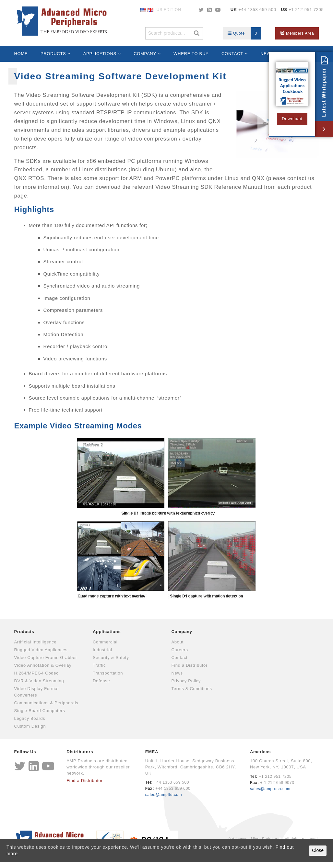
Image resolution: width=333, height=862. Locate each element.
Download (292, 118)
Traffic (99, 665)
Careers (180, 649)
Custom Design (30, 726)
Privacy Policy (186, 680)
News (177, 673)
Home (21, 53)
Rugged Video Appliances (41, 649)
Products (53, 53)
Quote (244, 33)
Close (318, 850)
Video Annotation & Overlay (43, 665)
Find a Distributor (190, 665)
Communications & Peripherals (46, 702)
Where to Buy (190, 53)
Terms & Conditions (192, 688)
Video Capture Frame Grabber (45, 657)
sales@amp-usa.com (270, 789)
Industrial (102, 649)
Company (145, 53)
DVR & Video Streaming (39, 680)
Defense (101, 680)
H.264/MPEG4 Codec (36, 673)
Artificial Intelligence (35, 642)
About (178, 642)
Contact (232, 53)
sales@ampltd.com (163, 794)
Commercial (105, 642)
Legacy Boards (29, 718)
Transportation (108, 673)
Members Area (297, 33)
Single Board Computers (39, 710)
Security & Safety (111, 657)
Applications (99, 53)
